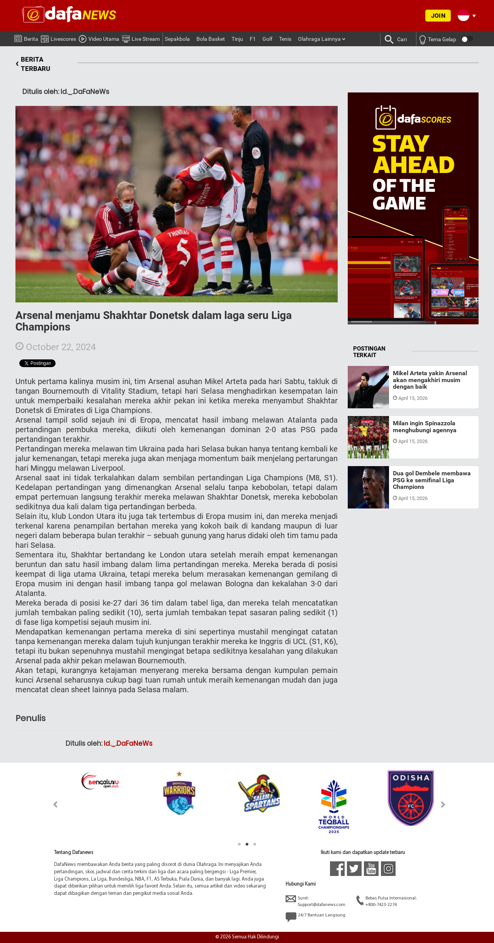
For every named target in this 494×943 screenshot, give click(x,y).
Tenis (285, 39)
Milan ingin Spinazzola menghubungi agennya (425, 426)
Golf (267, 39)
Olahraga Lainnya (319, 39)
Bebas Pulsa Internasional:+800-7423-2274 (386, 901)
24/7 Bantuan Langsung (315, 917)
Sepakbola (177, 39)
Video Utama (99, 38)
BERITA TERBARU (32, 64)
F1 (253, 39)
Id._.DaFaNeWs (128, 743)
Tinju (237, 39)
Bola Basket (210, 39)
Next (443, 804)
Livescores (58, 37)
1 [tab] (239, 844)
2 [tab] (247, 844)
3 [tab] (255, 844)
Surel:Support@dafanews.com (315, 901)
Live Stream (141, 38)
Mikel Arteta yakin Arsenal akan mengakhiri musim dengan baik (430, 379)
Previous (50, 804)
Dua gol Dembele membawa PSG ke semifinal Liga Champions (432, 480)
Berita (26, 37)
